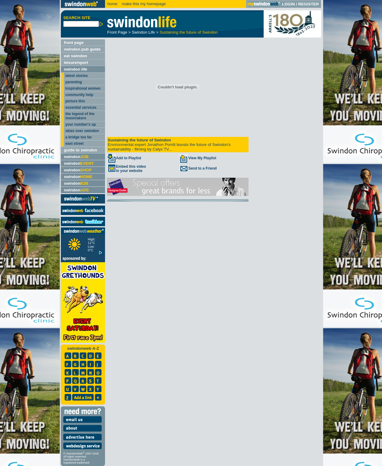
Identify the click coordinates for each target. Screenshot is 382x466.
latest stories (76, 76)
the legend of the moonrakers (79, 116)
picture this (75, 101)
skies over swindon (82, 131)
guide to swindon (80, 150)
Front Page (117, 32)
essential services (81, 107)
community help (79, 95)
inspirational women (82, 88)
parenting (73, 82)
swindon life (75, 69)
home (112, 4)
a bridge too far (78, 137)
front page (74, 42)
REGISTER (308, 4)
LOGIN (288, 4)
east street (74, 143)
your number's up (80, 124)
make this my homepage (143, 4)
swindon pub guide (82, 49)
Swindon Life (143, 32)
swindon (76, 156)
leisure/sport (76, 62)
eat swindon (75, 56)
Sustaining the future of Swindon (189, 32)
